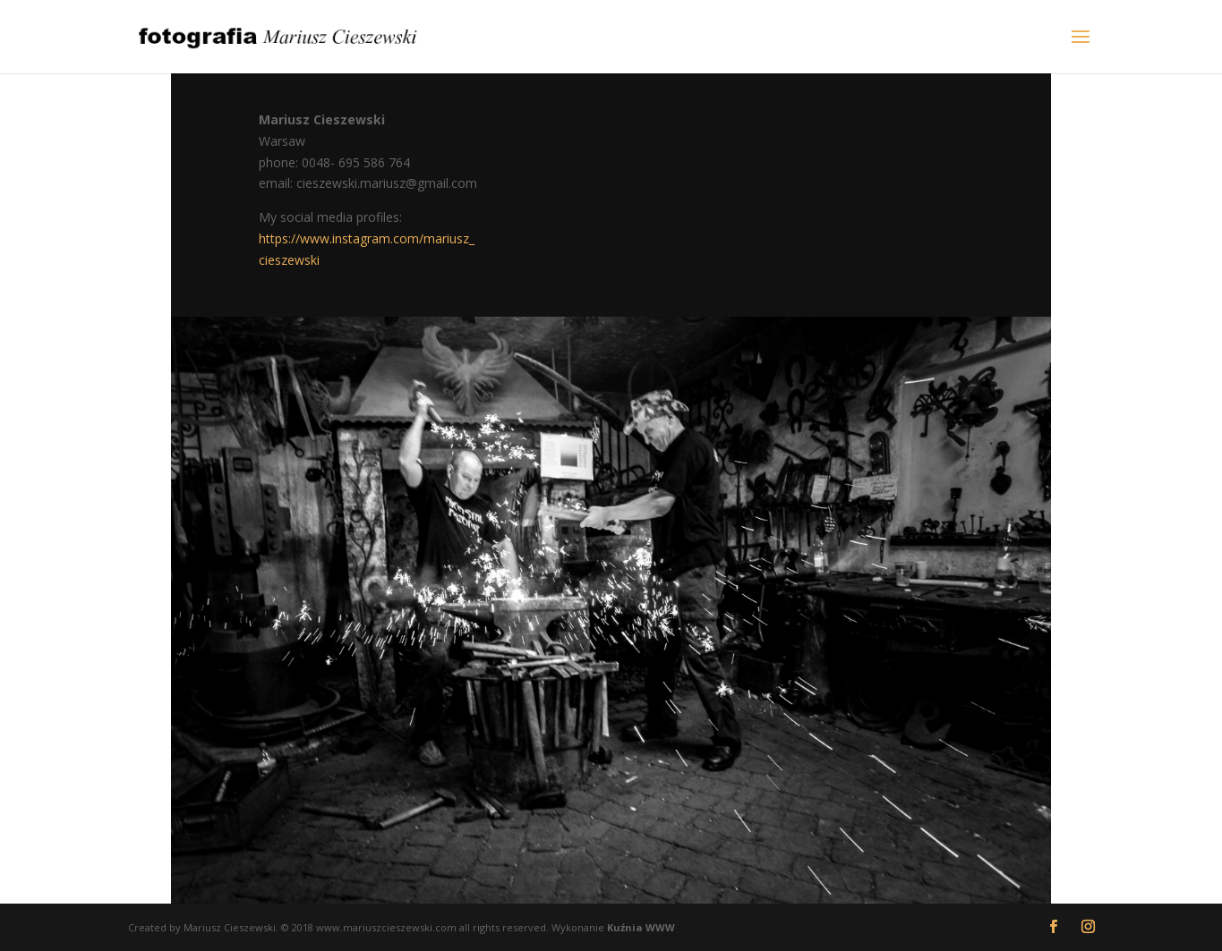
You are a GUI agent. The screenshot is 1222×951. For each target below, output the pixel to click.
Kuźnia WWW (641, 927)
